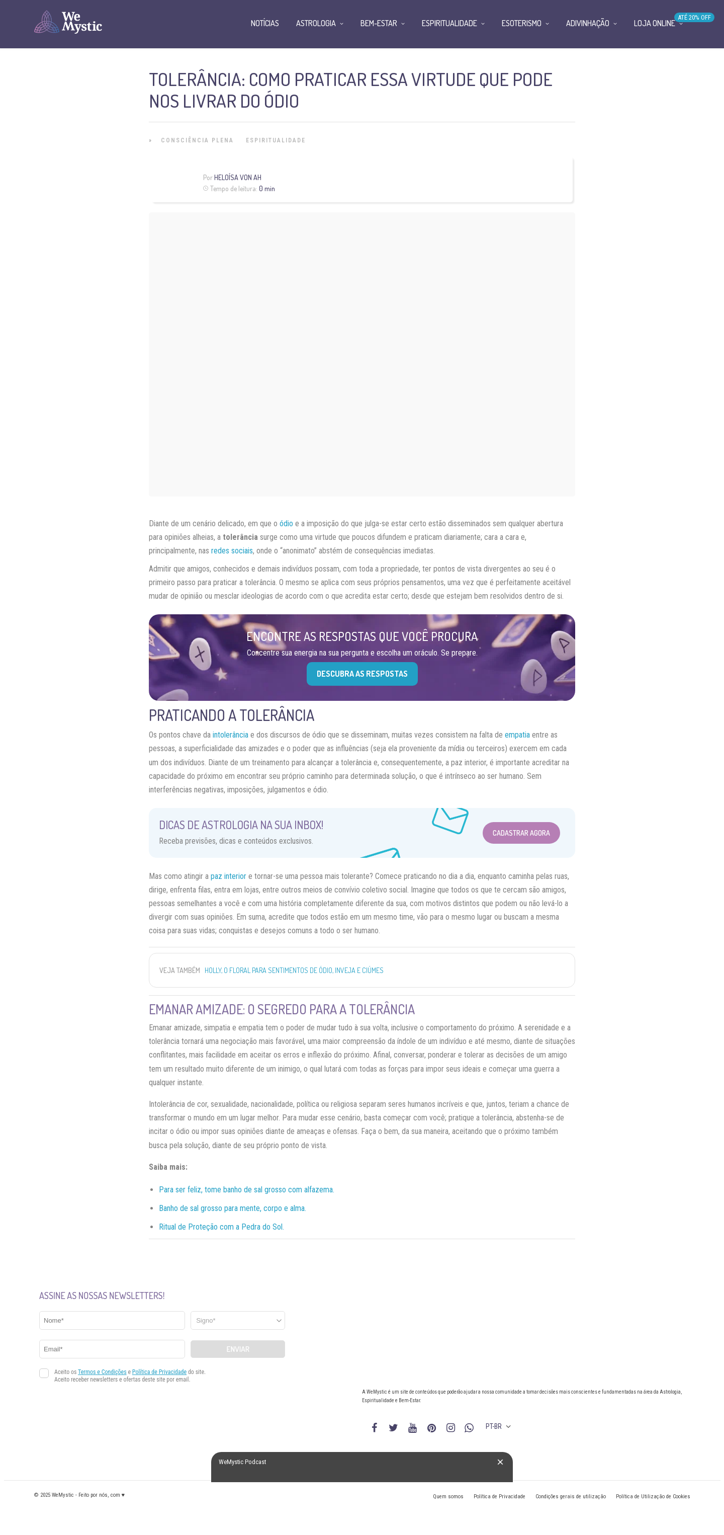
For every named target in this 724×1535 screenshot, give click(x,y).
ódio (286, 523)
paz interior (228, 876)
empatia (517, 735)
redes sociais (232, 550)
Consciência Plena (197, 140)
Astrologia (316, 23)
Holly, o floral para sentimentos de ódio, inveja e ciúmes (294, 970)
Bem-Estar (378, 23)
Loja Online (654, 23)
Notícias (265, 23)
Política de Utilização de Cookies (653, 1496)
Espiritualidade (276, 140)
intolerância (230, 735)
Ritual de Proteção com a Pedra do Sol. (221, 1227)
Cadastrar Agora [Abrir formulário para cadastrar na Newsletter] (521, 833)
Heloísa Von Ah (237, 177)
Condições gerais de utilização (570, 1496)
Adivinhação (587, 23)
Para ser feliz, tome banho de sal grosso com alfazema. (246, 1189)
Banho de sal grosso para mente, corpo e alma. (232, 1208)
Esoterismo (521, 23)
